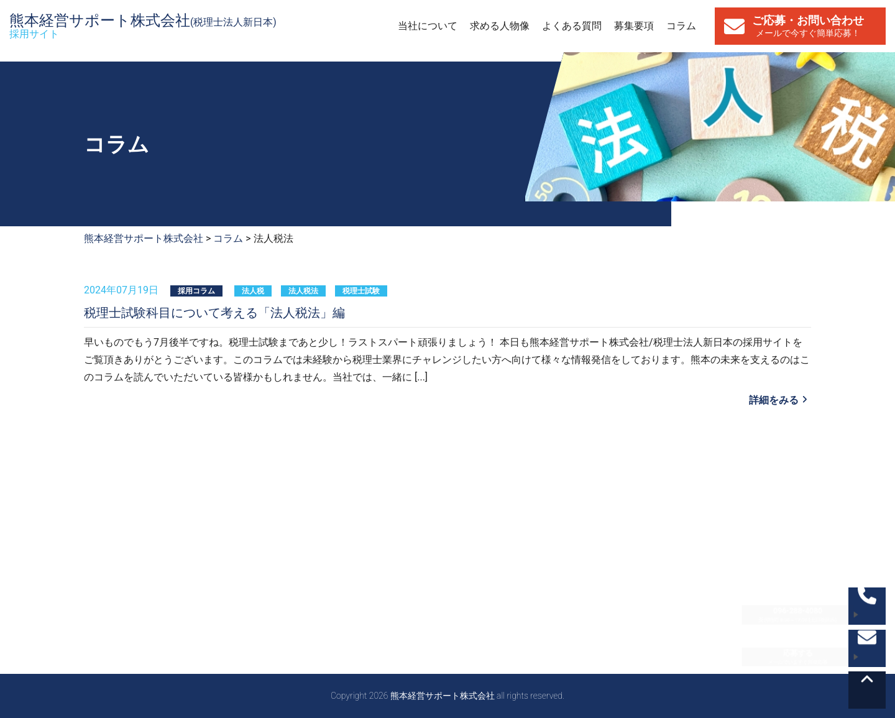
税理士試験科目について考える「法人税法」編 (214, 312)
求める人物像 (500, 26)
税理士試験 (361, 291)
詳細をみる (774, 400)
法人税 (253, 291)
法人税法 (303, 291)
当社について (427, 26)
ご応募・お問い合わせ (808, 26)
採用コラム (196, 291)
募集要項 (634, 26)
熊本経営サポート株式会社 (143, 26)
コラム (681, 26)
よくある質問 (572, 26)
